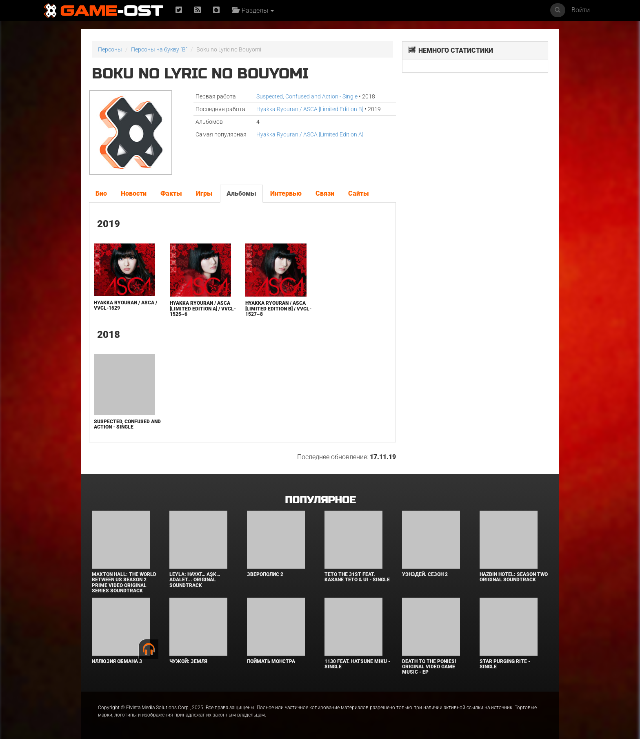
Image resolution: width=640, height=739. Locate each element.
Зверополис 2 (265, 574)
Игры (204, 193)
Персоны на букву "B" (159, 49)
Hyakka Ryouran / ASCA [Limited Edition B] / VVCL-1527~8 (278, 308)
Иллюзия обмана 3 (117, 661)
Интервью (286, 193)
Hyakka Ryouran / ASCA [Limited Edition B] (309, 109)
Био (101, 193)
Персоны (110, 49)
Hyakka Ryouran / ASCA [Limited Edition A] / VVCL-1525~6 (203, 308)
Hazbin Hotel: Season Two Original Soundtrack (514, 577)
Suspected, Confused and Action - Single (307, 96)
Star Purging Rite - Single (505, 664)
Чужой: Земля (188, 661)
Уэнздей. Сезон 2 (425, 574)
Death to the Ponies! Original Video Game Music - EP (429, 667)
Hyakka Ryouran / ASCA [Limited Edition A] (309, 134)
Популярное (320, 500)
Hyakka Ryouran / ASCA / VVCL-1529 (125, 305)
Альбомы (241, 193)
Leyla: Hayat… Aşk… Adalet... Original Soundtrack (194, 580)
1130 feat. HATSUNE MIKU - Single (357, 664)
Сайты (358, 193)
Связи (325, 193)
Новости (134, 193)
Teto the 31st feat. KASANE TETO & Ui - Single (357, 577)
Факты (171, 193)
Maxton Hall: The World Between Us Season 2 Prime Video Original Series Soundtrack (124, 583)
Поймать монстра (271, 661)
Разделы (253, 10)
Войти (580, 10)
